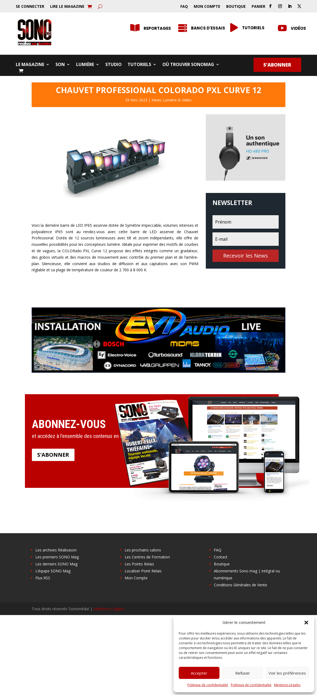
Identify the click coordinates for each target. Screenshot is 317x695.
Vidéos (298, 28)
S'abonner (277, 64)
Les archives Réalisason (56, 550)
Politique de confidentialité (207, 685)
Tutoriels (139, 65)
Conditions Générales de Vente (240, 584)
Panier (258, 7)
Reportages (157, 28)
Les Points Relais (139, 563)
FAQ (184, 7)
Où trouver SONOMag (188, 65)
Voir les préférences (287, 673)
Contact (221, 556)
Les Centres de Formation (147, 556)
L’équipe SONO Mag (52, 570)
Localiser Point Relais (143, 570)
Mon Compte (207, 7)
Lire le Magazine (67, 7)
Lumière (85, 65)
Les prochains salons (143, 550)
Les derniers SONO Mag (56, 563)
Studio (113, 65)
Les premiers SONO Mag (57, 556)
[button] (306, 622)
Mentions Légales (287, 685)
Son (60, 65)
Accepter (199, 673)
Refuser (242, 673)
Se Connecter (30, 7)
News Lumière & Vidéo (172, 100)
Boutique (236, 7)
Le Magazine (30, 65)
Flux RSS (42, 577)
